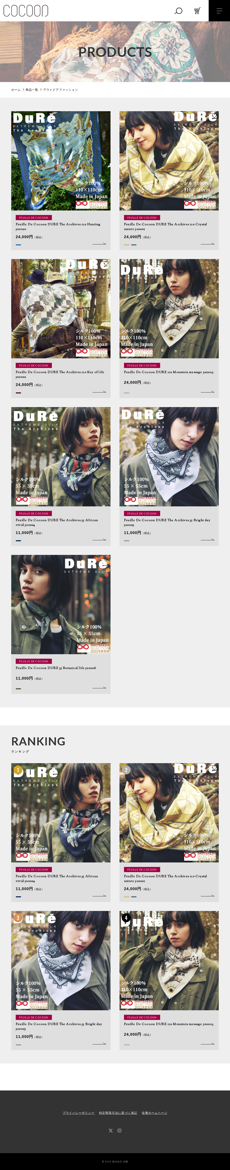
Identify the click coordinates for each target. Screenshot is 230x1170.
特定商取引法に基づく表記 (118, 1113)
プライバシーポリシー (79, 1113)
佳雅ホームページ (154, 1113)
